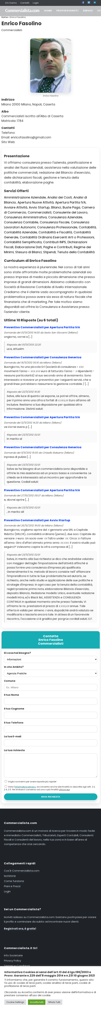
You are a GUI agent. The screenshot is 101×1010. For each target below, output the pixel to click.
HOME (48, 10)
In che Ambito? (14, 667)
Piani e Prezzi (12, 886)
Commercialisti (39, 212)
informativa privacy (25, 786)
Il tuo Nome (11, 695)
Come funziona (14, 881)
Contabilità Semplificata (23, 242)
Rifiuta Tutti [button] (54, 1002)
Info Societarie (13, 955)
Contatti (24, 2)
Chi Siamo (11, 2)
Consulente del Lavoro (70, 212)
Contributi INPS (54, 242)
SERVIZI (88, 10)
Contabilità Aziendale (20, 232)
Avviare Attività (15, 207)
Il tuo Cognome (14, 708)
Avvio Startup (39, 207)
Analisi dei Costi (59, 197)
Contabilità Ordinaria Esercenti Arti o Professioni (57, 237)
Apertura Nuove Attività (36, 202)
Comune (9, 681)
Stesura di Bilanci (28, 252)
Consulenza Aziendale (65, 217)
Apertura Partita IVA (70, 202)
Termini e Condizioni (17, 966)
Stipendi (49, 252)
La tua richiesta (14, 750)
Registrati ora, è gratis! (20, 928)
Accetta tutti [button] (36, 1002)
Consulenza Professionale (57, 227)
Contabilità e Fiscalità (55, 232)
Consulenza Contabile (21, 222)
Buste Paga (71, 207)
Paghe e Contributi (57, 247)
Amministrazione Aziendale (25, 197)
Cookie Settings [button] (15, 1002)
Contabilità (87, 227)
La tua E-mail (12, 736)
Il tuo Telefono (13, 722)
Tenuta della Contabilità (76, 252)
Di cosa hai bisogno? (17, 653)
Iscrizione (10, 876)
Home (4, 17)
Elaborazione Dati (28, 247)
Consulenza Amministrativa (25, 217)
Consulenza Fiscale (54, 222)
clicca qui (64, 789)
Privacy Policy (12, 960)
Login (36, 2)
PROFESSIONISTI (67, 10)
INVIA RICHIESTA (50, 796)
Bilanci (56, 207)
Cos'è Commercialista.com (21, 870)
